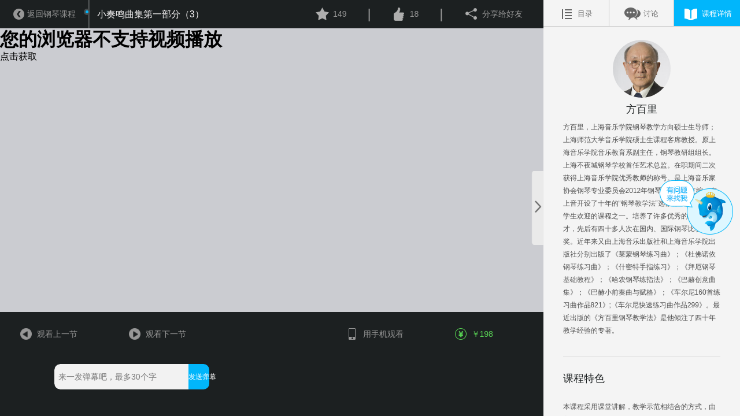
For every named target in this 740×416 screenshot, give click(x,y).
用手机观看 (374, 334)
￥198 (474, 334)
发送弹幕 (198, 377)
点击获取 (18, 56)
